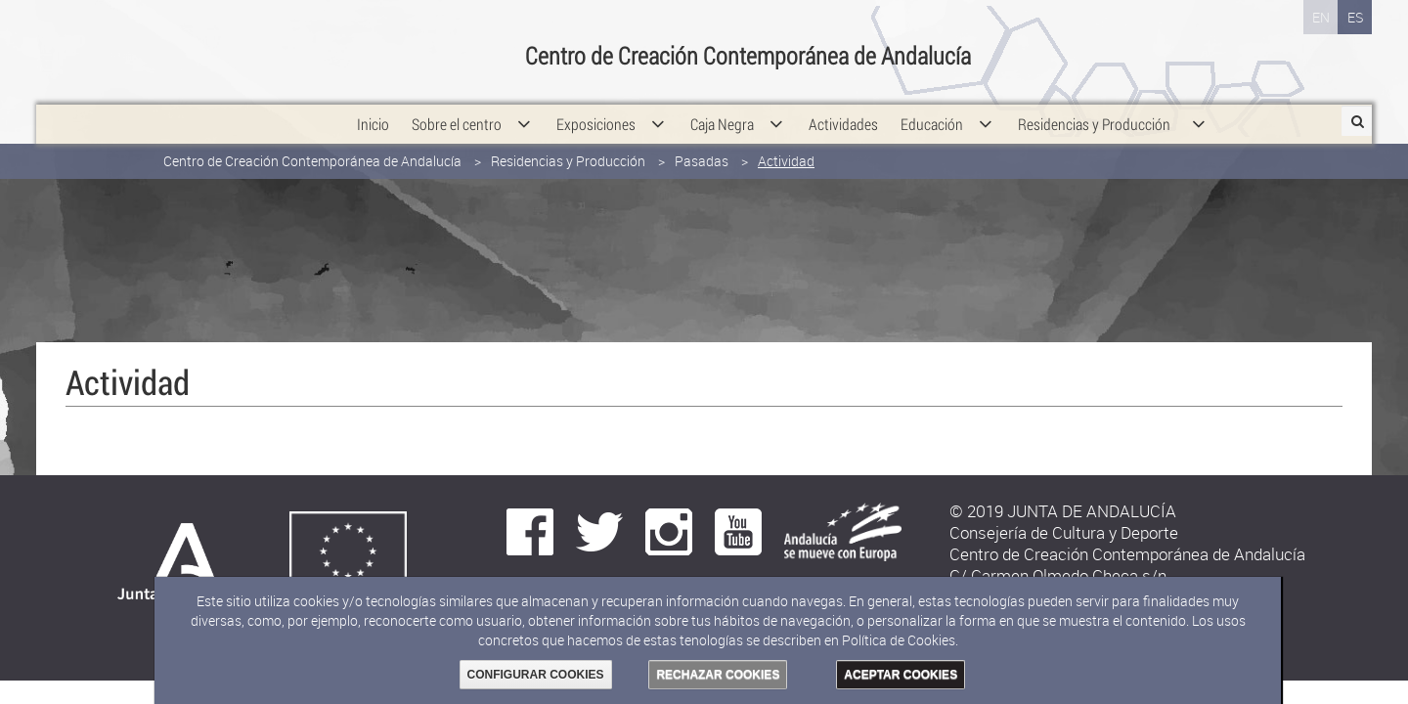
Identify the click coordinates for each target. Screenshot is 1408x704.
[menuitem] (373, 107)
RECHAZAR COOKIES (717, 675)
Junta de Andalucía (80, 44)
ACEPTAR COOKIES (900, 675)
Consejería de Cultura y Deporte (310, 44)
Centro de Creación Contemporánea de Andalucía (312, 144)
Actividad (786, 144)
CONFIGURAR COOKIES (535, 675)
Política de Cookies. (900, 640)
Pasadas (701, 144)
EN (1321, 17)
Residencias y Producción (568, 144)
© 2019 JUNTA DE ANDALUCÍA (1062, 511)
